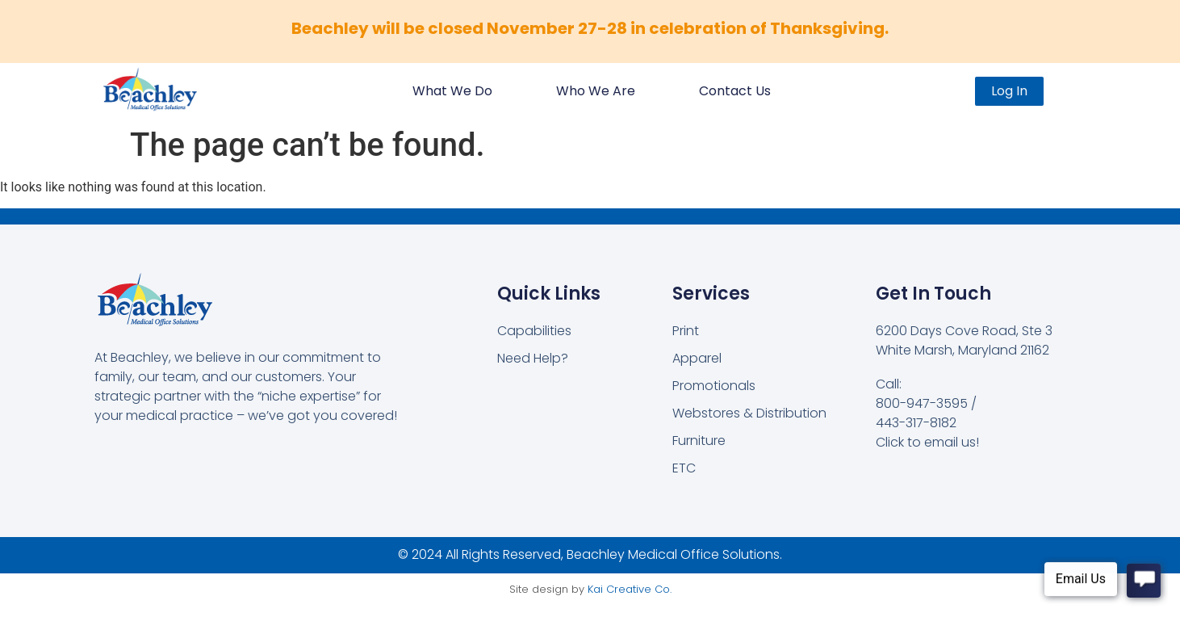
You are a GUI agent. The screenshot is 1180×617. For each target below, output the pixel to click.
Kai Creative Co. (630, 589)
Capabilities (534, 330)
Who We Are (595, 91)
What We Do (452, 91)
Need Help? (532, 358)
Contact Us (735, 91)
